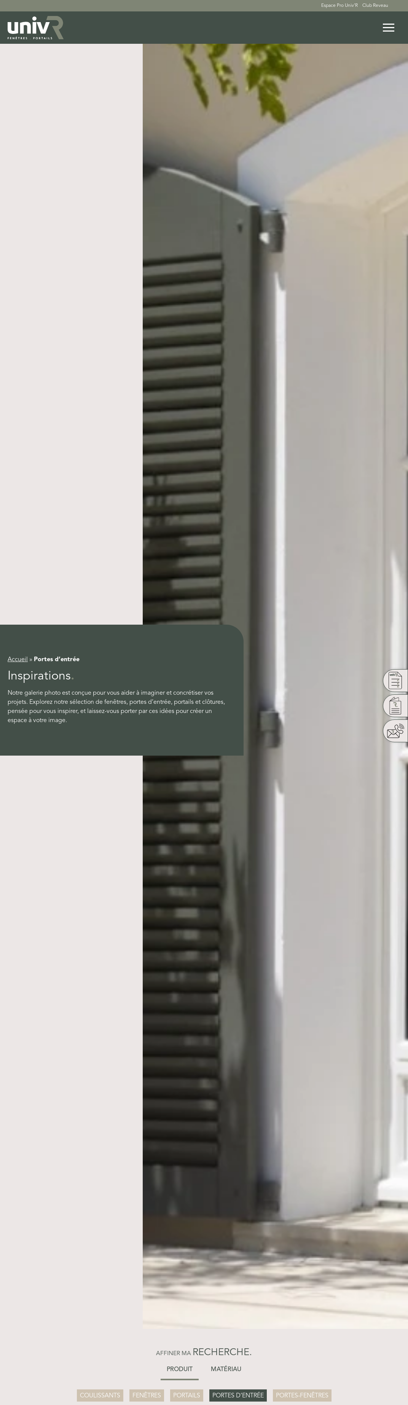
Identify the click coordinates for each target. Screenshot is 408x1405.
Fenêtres (146, 1396)
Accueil (18, 660)
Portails (186, 1396)
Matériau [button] (226, 1370)
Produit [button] (180, 1370)
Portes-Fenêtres (302, 1396)
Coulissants (100, 1396)
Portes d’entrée (238, 1396)
